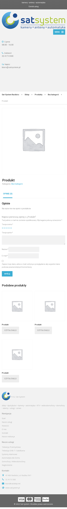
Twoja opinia (7, 234)
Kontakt (5, 434)
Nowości (5, 427)
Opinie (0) (7, 195)
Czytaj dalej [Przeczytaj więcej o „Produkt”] (10, 332)
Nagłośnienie (7, 467)
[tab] (7, 195)
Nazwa (5, 251)
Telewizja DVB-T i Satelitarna (13, 452)
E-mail (5, 257)
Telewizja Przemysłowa (11, 448)
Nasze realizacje (8, 438)
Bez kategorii (17, 185)
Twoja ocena (7, 226)
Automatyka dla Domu (11, 459)
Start (4, 420)
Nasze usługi (7, 424)
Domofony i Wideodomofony (13, 463)
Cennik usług (34, 6)
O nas (4, 431)
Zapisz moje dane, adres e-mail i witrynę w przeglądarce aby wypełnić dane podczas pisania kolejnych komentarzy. (31, 267)
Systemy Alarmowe (9, 456)
